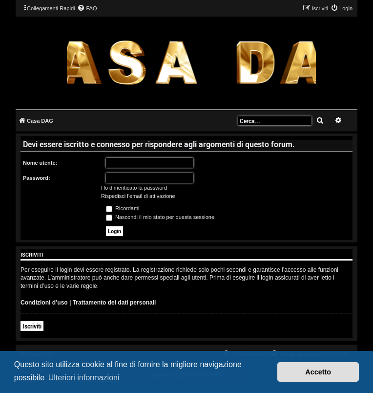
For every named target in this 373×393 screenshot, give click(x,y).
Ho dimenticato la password (134, 188)
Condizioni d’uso (44, 302)
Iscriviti (31, 326)
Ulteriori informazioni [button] (84, 377)
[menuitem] (87, 8)
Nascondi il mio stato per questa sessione (160, 217)
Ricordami (123, 208)
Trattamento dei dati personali (114, 302)
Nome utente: (40, 163)
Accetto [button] (318, 372)
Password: (36, 178)
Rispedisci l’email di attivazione (138, 196)
